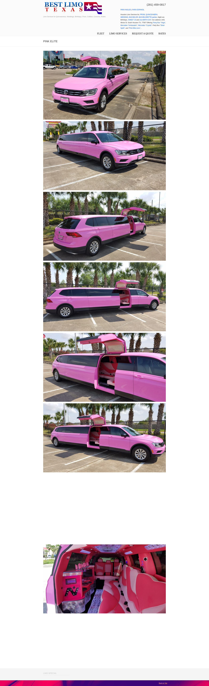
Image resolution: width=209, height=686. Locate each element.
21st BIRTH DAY (145, 20)
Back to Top (163, 683)
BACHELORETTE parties (148, 17)
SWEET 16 (132, 20)
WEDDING (124, 17)
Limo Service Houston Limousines (73, 8)
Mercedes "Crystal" (145, 25)
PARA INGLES (125, 10)
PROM (142, 14)
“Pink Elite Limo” (134, 28)
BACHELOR (133, 17)
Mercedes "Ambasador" (128, 25)
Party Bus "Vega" (159, 23)
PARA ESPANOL (138, 10)
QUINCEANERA (151, 14)
